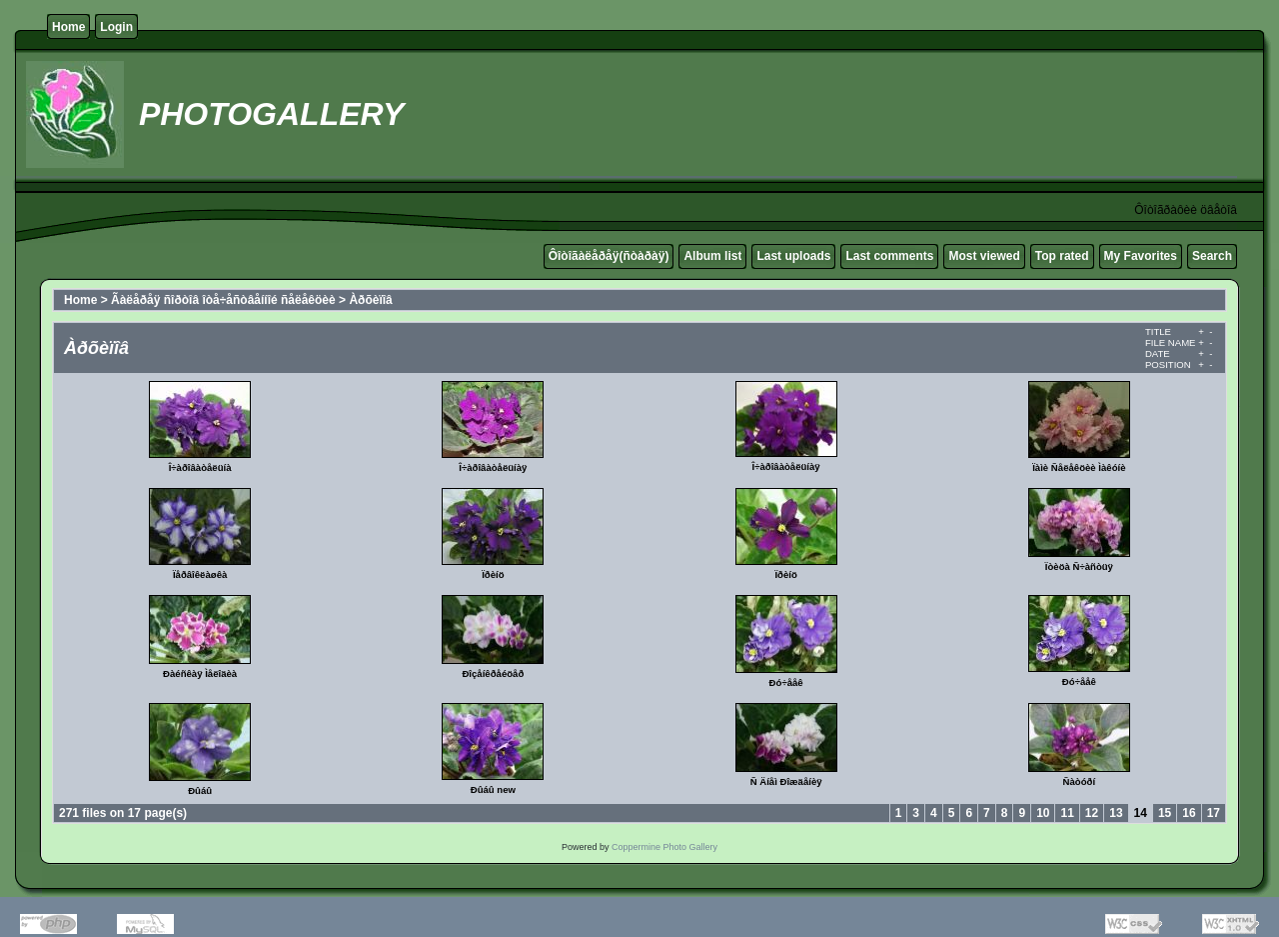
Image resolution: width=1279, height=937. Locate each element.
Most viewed (983, 256)
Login (116, 27)
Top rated (1062, 256)
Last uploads (793, 256)
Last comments (889, 256)
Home (68, 27)
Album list (712, 256)
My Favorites (1140, 256)
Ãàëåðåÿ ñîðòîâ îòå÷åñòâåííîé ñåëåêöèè (223, 300)
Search (1212, 256)
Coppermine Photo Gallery (664, 847)
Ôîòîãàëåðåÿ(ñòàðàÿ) (609, 256)
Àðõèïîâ (370, 300)
